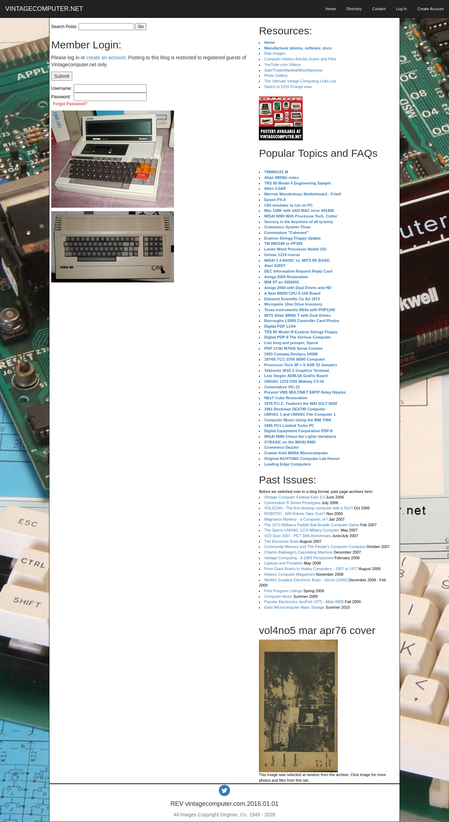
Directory (354, 9)
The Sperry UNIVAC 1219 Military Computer (302, 530)
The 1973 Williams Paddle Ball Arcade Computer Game (311, 525)
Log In (401, 9)
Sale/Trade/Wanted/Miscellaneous (293, 70)
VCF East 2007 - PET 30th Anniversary (297, 536)
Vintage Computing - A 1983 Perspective (298, 558)
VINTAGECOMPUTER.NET (44, 8)
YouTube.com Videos (282, 64)
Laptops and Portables (283, 563)
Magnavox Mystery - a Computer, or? (296, 519)
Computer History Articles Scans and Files (300, 59)
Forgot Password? (70, 103)
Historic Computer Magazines (289, 574)
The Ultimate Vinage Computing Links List (300, 81)
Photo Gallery (276, 75)
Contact (379, 9)
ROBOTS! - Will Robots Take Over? (294, 514)
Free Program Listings (283, 591)
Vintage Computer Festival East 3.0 (294, 497)
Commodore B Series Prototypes (292, 503)
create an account (105, 57)
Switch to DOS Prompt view (287, 87)
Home (331, 9)
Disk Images (275, 53)
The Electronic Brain (281, 541)
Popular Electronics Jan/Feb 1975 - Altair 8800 (304, 602)
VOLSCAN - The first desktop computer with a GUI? (308, 508)
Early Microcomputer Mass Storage (294, 607)
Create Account (430, 9)
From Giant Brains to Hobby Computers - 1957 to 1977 (311, 569)
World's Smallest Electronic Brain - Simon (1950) (305, 580)
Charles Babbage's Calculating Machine (298, 552)
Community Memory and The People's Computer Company (314, 546)
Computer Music (278, 596)
